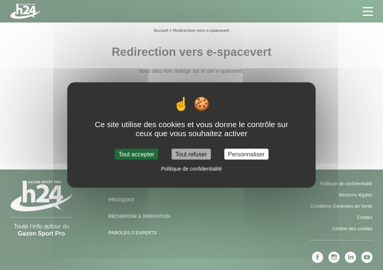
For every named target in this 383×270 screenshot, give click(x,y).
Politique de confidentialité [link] (191, 168)
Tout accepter (136, 154)
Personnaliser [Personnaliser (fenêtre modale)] (246, 154)
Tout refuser (191, 154)
